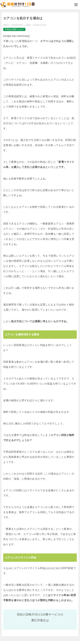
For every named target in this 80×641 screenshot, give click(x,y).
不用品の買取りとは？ (14, 29)
